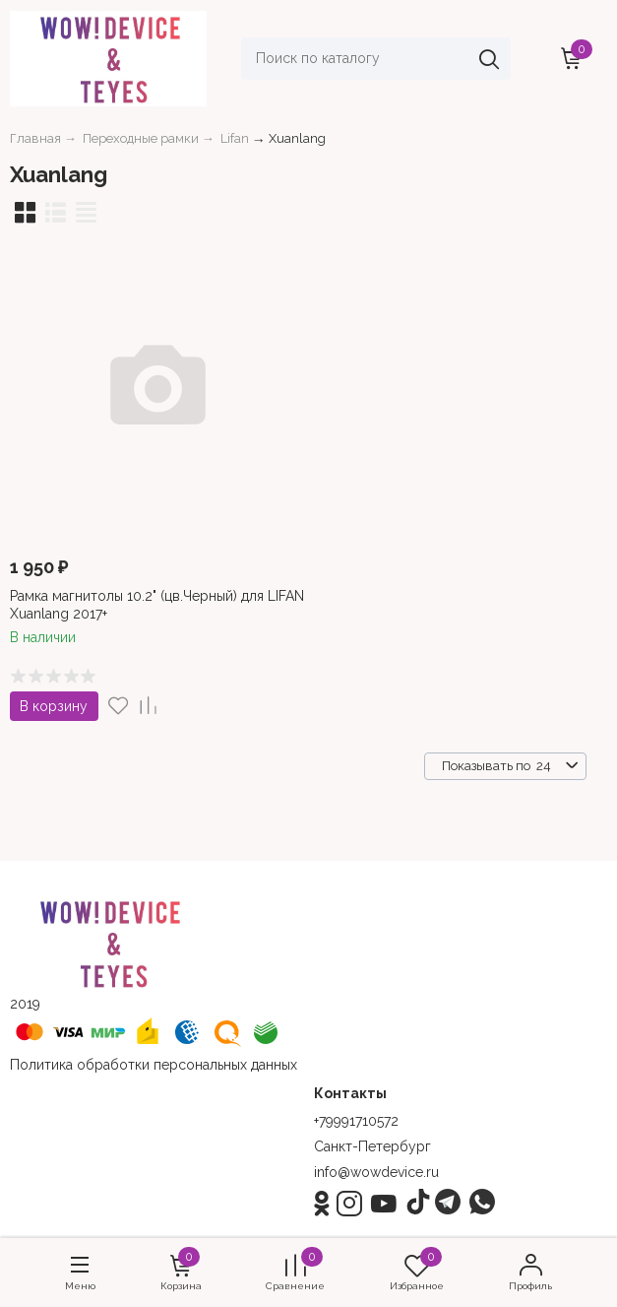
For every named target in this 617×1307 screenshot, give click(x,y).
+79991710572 (356, 1121)
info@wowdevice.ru (376, 1172)
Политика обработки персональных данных (153, 1065)
